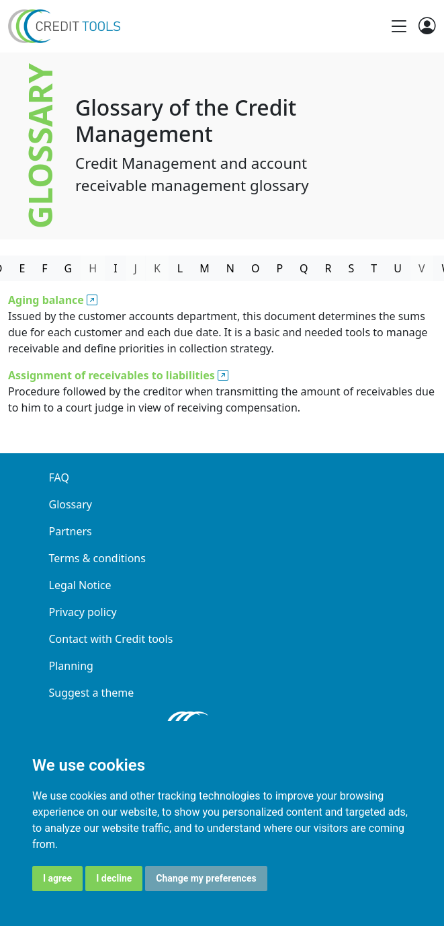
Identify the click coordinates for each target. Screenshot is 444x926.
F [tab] (44, 268)
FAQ (59, 477)
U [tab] (398, 268)
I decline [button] (114, 878)
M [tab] (204, 268)
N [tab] (230, 268)
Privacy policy (83, 612)
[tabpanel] (222, 356)
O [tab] (255, 268)
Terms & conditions (97, 558)
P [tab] (279, 268)
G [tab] (68, 268)
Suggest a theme (91, 692)
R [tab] (328, 268)
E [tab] (22, 268)
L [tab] (180, 268)
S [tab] (352, 268)
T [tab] (374, 268)
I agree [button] (57, 878)
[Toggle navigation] (399, 26)
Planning (71, 665)
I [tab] (115, 268)
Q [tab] (304, 268)
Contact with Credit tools (111, 638)
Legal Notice (80, 585)
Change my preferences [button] (206, 878)
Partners (70, 531)
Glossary (71, 504)
